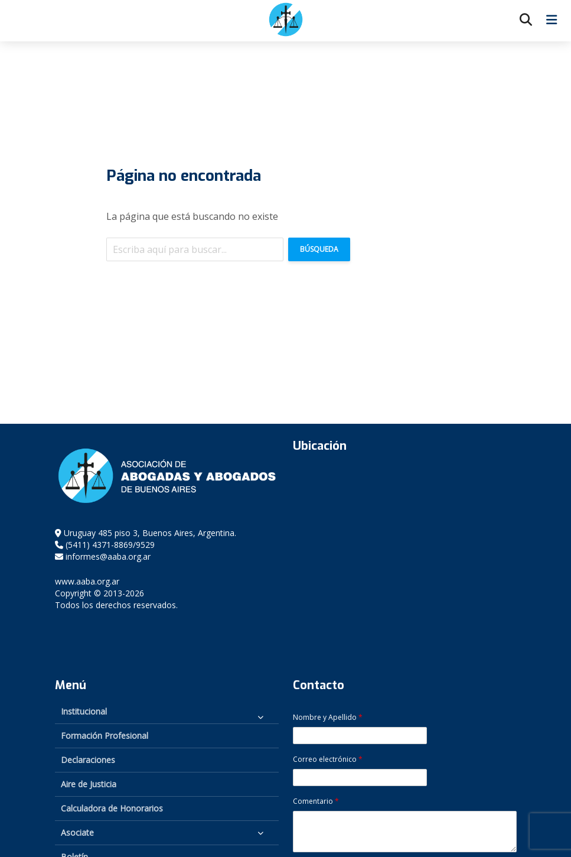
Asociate (77, 832)
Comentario (316, 801)
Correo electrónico (328, 759)
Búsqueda (319, 249)
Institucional (84, 711)
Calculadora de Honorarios (112, 808)
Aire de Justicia (88, 784)
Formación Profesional (104, 735)
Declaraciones (88, 759)
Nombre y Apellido (328, 717)
